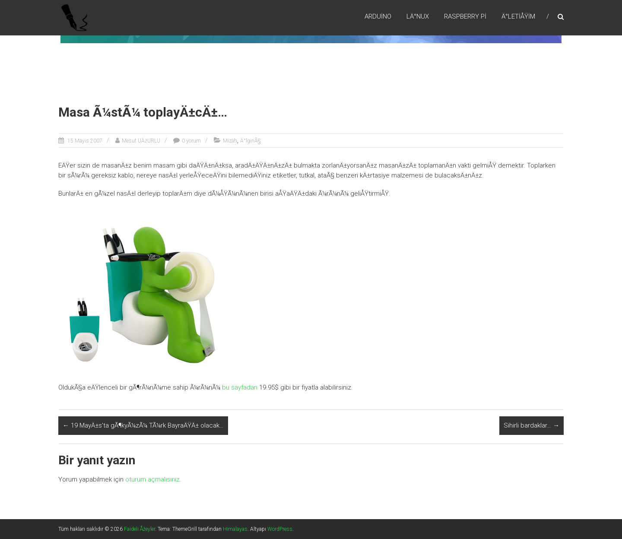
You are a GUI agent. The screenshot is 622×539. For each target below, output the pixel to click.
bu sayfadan (239, 387)
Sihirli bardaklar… (531, 425)
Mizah (230, 141)
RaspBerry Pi (465, 17)
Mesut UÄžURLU (141, 141)
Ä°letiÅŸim (518, 17)
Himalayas (235, 529)
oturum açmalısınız (152, 479)
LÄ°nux (417, 17)
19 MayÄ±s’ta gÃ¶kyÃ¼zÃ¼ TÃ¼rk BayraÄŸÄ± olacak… (143, 425)
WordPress (279, 529)
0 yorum (191, 141)
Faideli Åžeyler (139, 529)
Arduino (378, 17)
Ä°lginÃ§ (250, 141)
